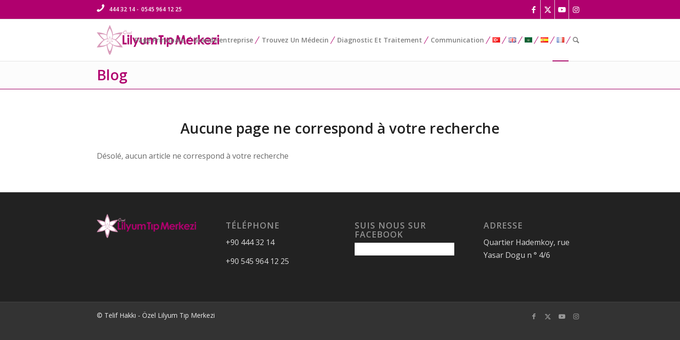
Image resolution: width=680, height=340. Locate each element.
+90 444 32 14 (250, 242)
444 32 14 (122, 9)
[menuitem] (159, 40)
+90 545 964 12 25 (257, 261)
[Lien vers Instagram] (576, 9)
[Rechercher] (576, 40)
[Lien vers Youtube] (562, 9)
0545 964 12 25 (161, 9)
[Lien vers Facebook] (533, 9)
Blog (112, 75)
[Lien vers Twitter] (547, 9)
